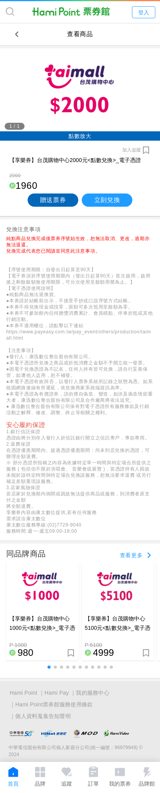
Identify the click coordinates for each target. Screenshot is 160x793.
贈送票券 (53, 200)
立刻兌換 (107, 200)
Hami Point (23, 693)
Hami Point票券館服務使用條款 (54, 704)
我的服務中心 (92, 693)
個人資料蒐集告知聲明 (43, 716)
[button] (49, 667)
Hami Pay (56, 693)
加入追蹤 (131, 150)
